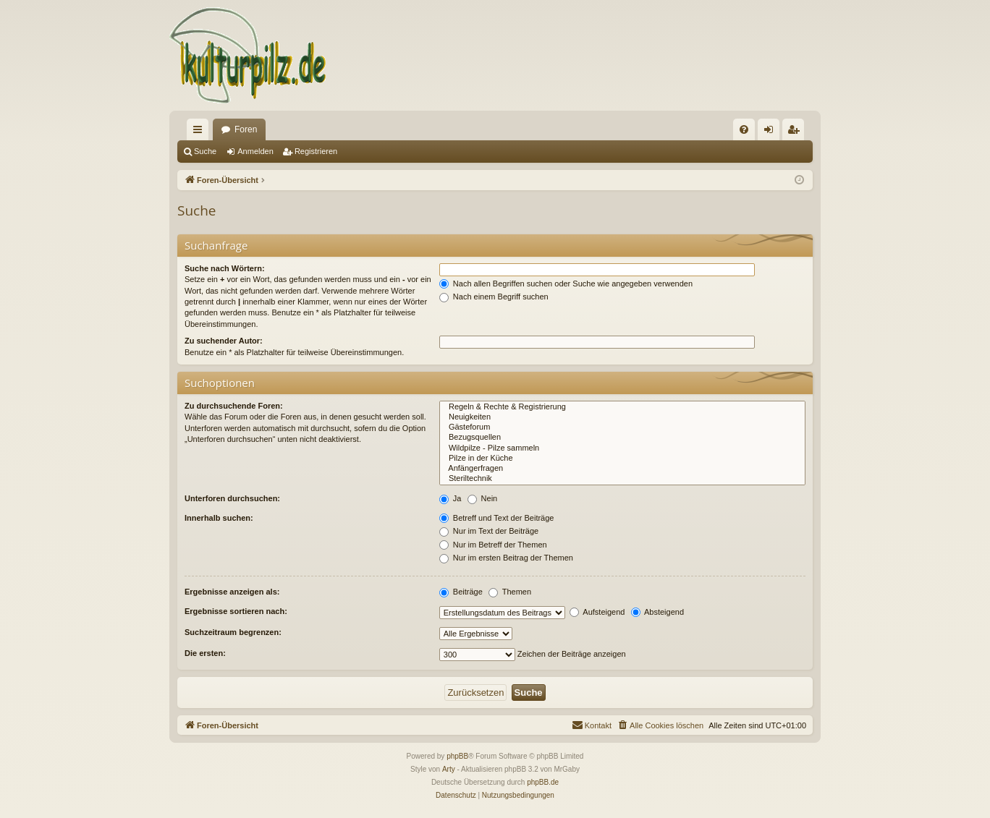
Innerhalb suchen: (219, 518)
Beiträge (461, 591)
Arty (448, 769)
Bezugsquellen (622, 438)
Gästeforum (622, 427)
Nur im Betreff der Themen (493, 544)
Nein (483, 498)
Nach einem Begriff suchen (494, 296)
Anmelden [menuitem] (771, 132)
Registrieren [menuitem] (796, 132)
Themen (509, 591)
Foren (245, 129)
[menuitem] (744, 129)
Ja (450, 498)
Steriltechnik (622, 479)
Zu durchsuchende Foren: (234, 405)
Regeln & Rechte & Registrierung (622, 407)
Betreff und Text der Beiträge (496, 518)
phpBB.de (543, 782)
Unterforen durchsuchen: (232, 498)
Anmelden (255, 151)
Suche (205, 151)
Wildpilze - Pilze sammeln (622, 448)
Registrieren (316, 151)
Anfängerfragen (622, 469)
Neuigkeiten (622, 417)
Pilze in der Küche (622, 458)
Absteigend (658, 612)
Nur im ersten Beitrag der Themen (506, 557)
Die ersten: (205, 653)
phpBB (457, 756)
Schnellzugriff (200, 132)
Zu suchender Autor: (224, 340)
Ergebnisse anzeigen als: (232, 591)
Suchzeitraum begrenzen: (233, 632)
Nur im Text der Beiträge (488, 531)
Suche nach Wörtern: (225, 268)
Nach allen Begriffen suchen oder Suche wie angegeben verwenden (566, 283)
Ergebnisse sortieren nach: (236, 611)
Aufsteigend (597, 612)
